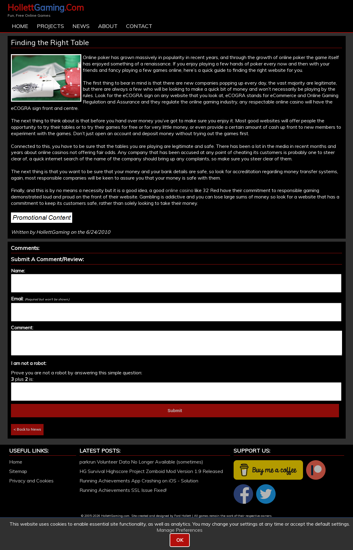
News (81, 26)
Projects (50, 26)
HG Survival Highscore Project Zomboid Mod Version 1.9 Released (151, 471)
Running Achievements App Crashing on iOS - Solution (138, 481)
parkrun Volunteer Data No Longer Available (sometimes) (141, 462)
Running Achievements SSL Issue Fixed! (123, 490)
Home (20, 26)
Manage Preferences (180, 530)
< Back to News (27, 429)
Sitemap (18, 471)
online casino (179, 190)
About (108, 26)
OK (179, 540)
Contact (139, 26)
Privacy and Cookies (31, 481)
